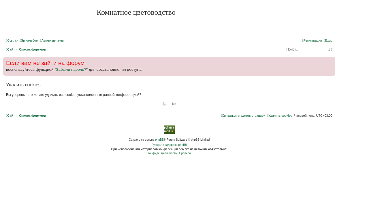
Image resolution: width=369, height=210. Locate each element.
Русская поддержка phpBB (169, 144)
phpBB (159, 139)
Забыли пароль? (71, 69)
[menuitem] (29, 40)
